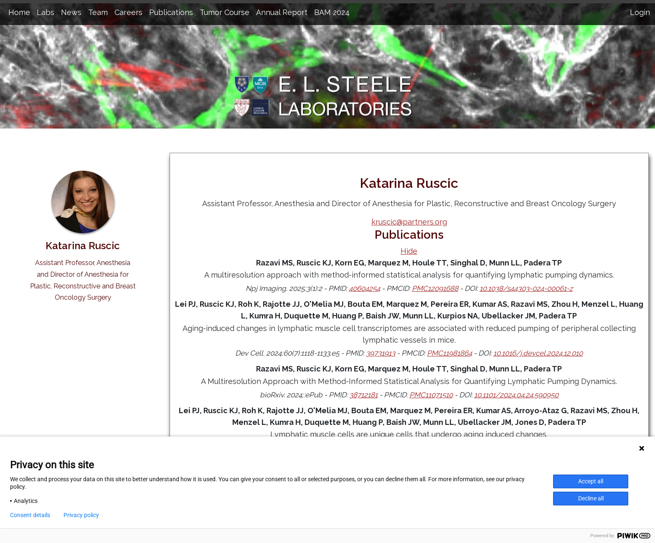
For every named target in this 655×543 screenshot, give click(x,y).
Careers (128, 12)
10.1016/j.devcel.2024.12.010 (538, 353)
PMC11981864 (449, 353)
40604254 (364, 288)
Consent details (30, 515)
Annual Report (281, 12)
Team (98, 12)
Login (640, 12)
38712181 (363, 395)
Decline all (591, 498)
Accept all (590, 481)
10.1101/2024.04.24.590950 (516, 395)
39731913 (380, 353)
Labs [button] (45, 12)
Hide (409, 251)
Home (19, 12)
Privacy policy (81, 515)
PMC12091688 (435, 288)
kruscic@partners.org (409, 221)
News (71, 12)
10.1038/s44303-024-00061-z (526, 288)
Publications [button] (171, 12)
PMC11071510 (431, 395)
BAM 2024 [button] (332, 12)
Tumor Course (224, 12)
